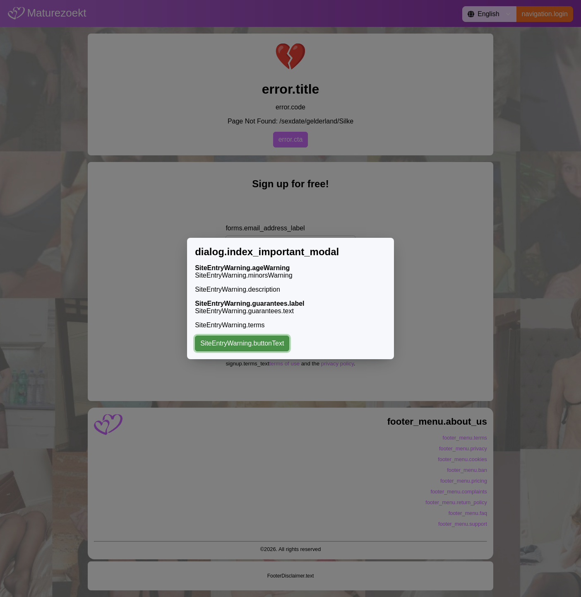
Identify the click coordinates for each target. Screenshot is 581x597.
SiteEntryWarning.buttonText (242, 343)
